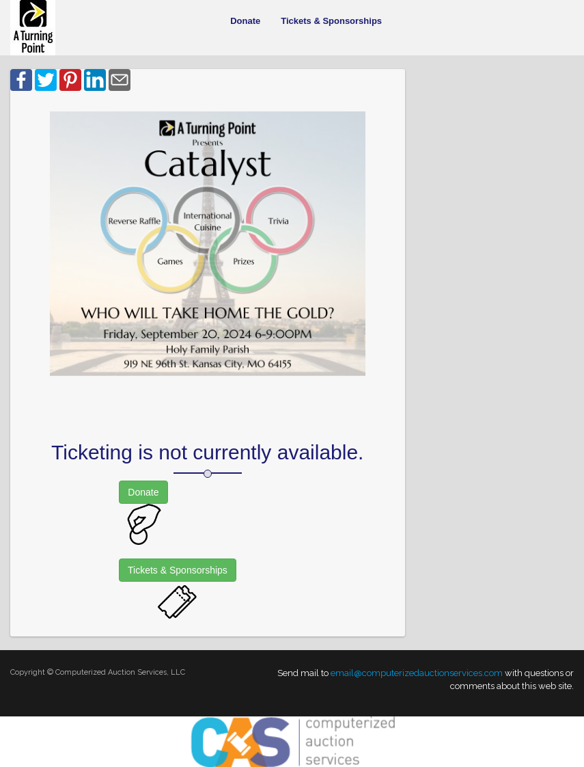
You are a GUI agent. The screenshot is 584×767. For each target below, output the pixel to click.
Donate (245, 21)
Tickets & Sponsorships (331, 21)
